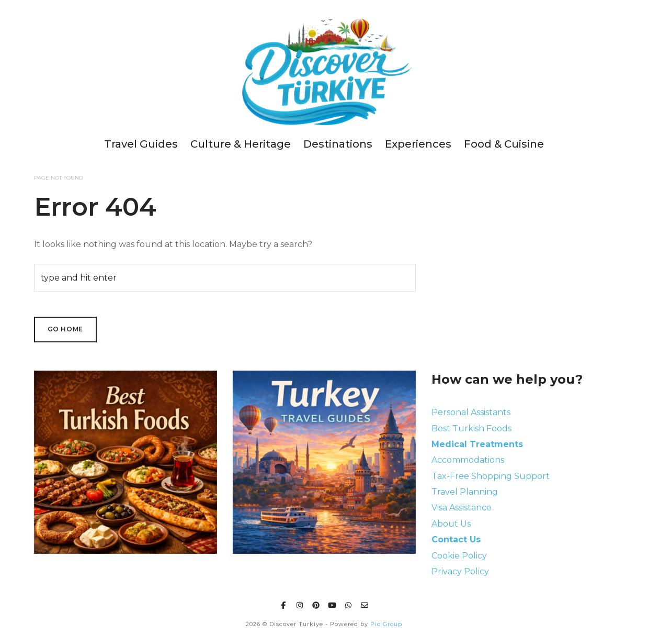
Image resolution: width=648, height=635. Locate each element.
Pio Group (386, 624)
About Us (451, 524)
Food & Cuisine (504, 144)
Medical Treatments (477, 444)
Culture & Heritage (240, 144)
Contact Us (456, 539)
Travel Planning (464, 492)
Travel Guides (141, 144)
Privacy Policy (460, 571)
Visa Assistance (461, 508)
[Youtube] (332, 603)
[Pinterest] (316, 603)
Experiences (418, 144)
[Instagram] (299, 603)
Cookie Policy (459, 556)
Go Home (65, 329)
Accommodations (467, 460)
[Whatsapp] (348, 603)
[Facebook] (283, 603)
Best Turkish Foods (471, 428)
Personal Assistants (470, 412)
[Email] (364, 603)
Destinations (337, 144)
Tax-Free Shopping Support (490, 476)
